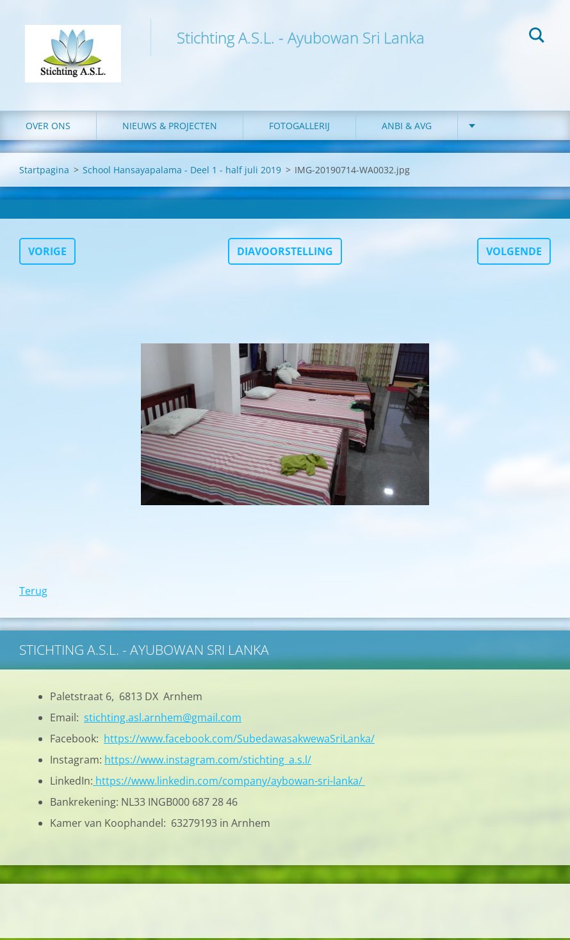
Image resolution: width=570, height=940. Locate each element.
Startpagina (44, 172)
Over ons (48, 127)
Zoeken (536, 37)
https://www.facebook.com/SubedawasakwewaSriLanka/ (239, 740)
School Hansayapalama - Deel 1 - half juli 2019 (182, 172)
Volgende (514, 253)
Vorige (47, 253)
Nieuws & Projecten (169, 127)
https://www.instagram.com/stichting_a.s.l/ (207, 762)
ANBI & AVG (407, 127)
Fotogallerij (299, 127)
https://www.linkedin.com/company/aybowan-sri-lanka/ (229, 783)
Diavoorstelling (285, 253)
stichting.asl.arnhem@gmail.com (162, 719)
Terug (33, 593)
